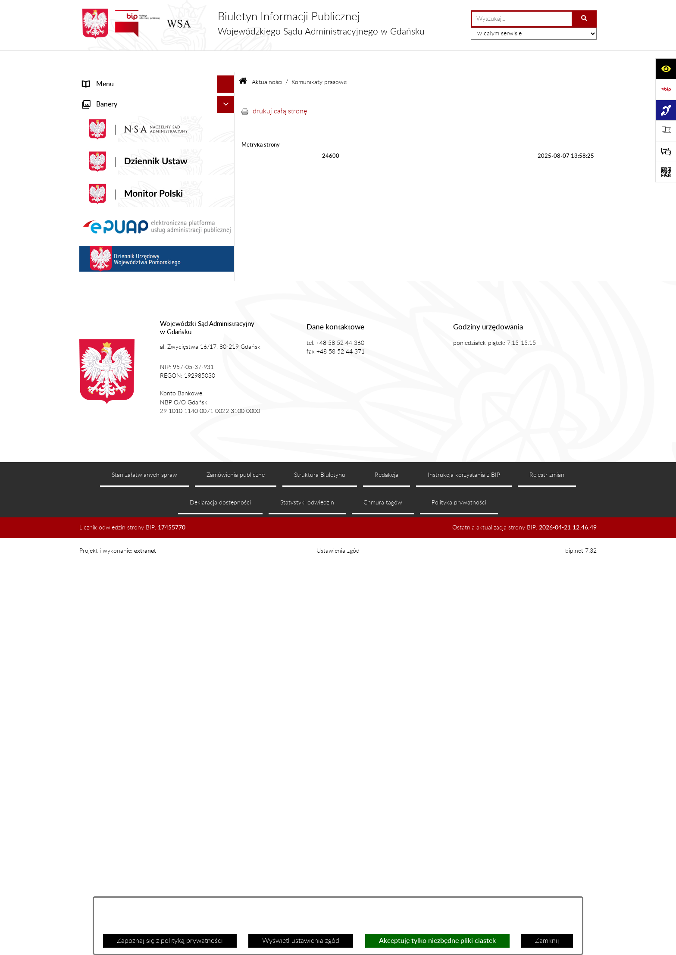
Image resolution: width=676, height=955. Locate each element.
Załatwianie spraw (110, 233)
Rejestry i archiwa (109, 385)
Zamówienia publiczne (236, 873)
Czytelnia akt (102, 268)
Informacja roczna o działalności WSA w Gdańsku (143, 307)
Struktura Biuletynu (319, 873)
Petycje (93, 285)
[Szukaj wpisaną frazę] (585, 19)
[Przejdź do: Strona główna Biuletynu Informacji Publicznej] (243, 60)
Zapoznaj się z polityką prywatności (170, 940)
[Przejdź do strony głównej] (252, 24)
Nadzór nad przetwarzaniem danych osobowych (137, 363)
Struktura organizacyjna (118, 216)
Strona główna (104, 79)
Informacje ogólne (110, 96)
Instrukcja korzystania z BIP (464, 873)
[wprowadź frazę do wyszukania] (522, 19)
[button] (228, 97)
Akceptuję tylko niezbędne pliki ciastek (437, 940)
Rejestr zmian (546, 873)
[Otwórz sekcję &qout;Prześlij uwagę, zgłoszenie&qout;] (665, 151)
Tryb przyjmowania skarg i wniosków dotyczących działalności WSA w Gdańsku (146, 335)
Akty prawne (101, 181)
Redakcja (386, 873)
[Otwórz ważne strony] (665, 130)
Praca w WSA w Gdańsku (120, 437)
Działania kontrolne (112, 419)
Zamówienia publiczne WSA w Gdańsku (142, 402)
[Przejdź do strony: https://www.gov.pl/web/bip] (665, 89)
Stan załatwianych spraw (144, 873)
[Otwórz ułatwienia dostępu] (665, 68)
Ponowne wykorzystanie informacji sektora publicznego (146, 459)
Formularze (99, 482)
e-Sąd (91, 250)
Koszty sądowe (105, 199)
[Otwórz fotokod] (665, 172)
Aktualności (100, 113)
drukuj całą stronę (280, 88)
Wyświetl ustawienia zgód (300, 940)
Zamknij (547, 940)
